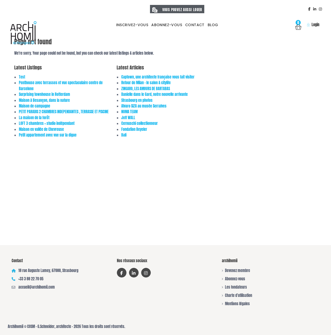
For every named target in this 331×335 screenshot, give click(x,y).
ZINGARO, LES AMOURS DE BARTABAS (145, 88)
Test (22, 77)
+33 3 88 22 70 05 (30, 279)
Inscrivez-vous (132, 24)
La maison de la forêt (34, 117)
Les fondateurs (236, 287)
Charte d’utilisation (238, 295)
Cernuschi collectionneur (139, 123)
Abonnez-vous (166, 24)
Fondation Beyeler (134, 129)
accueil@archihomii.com (36, 287)
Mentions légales (237, 304)
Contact (195, 24)
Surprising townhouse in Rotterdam (44, 94)
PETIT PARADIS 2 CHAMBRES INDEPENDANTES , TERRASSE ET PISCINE (64, 112)
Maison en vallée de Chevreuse (41, 129)
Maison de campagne (34, 106)
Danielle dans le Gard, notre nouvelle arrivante (154, 94)
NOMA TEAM (129, 112)
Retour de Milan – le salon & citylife (146, 82)
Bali (123, 135)
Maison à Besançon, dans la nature (44, 100)
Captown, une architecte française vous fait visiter (157, 77)
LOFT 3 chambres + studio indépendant (46, 123)
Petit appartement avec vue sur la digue (48, 135)
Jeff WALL (128, 117)
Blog (213, 24)
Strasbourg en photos (137, 100)
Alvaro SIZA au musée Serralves (144, 106)
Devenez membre (237, 270)
